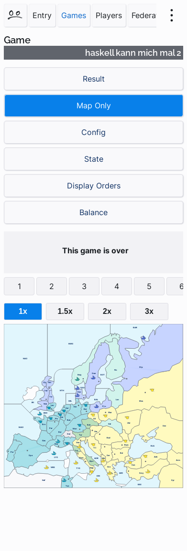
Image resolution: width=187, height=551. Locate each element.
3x (149, 311)
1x (23, 311)
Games (73, 15)
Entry (42, 15)
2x (107, 311)
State (93, 159)
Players (109, 15)
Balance (93, 212)
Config (93, 132)
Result (94, 78)
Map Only (94, 105)
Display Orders (94, 185)
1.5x (64, 311)
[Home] (15, 15)
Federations (153, 15)
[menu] (171, 15)
